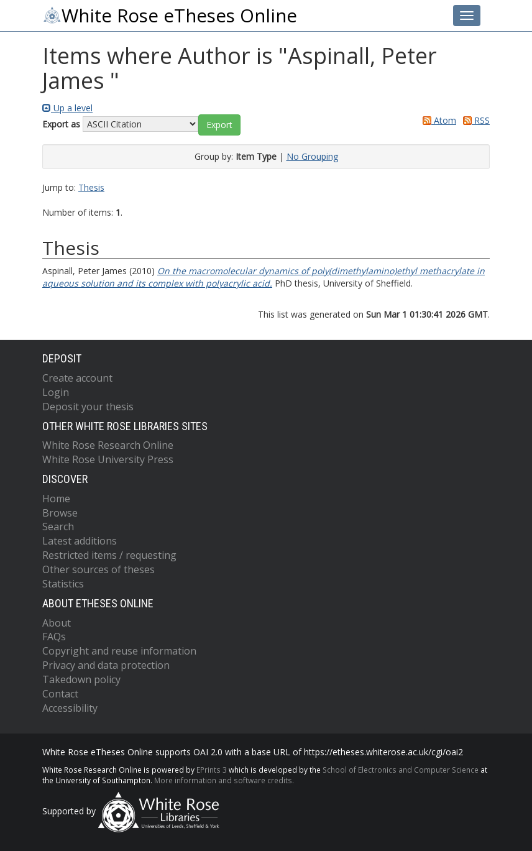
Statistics (63, 584)
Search (58, 526)
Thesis (91, 187)
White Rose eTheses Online (169, 15)
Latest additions (79, 541)
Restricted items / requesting (109, 555)
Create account (77, 378)
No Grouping (312, 156)
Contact (60, 694)
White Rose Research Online (107, 445)
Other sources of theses (98, 569)
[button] (219, 125)
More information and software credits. (224, 780)
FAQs (54, 636)
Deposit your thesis (88, 406)
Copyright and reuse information (119, 651)
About (56, 623)
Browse (60, 513)
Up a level (67, 108)
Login (55, 392)
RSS (474, 120)
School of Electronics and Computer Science (401, 770)
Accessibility (70, 708)
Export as (61, 124)
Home (56, 498)
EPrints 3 (211, 770)
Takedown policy (81, 679)
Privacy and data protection (106, 665)
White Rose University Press (107, 459)
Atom (437, 120)
